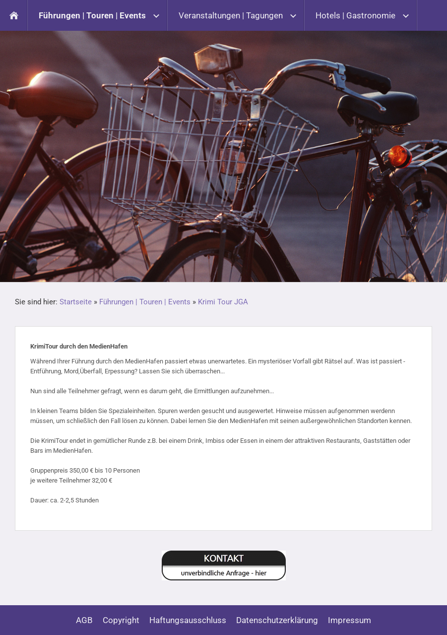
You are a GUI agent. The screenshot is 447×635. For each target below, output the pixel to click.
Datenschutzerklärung (277, 620)
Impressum (349, 620)
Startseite (76, 301)
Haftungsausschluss (187, 620)
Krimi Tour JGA (223, 301)
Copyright (121, 620)
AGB (84, 620)
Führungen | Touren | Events (145, 301)
